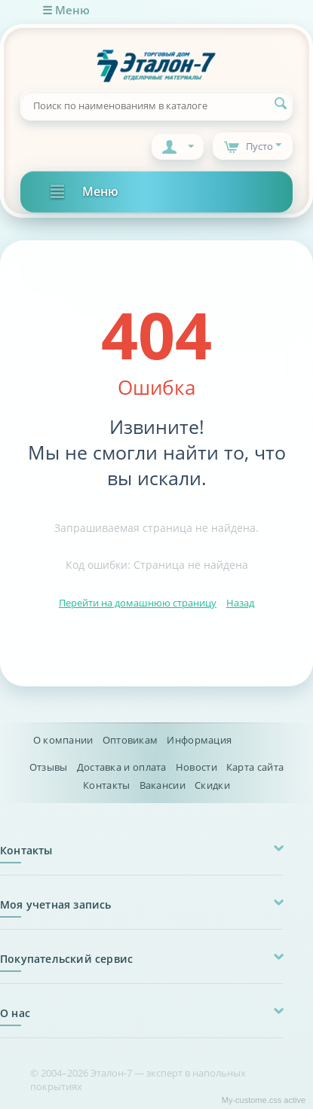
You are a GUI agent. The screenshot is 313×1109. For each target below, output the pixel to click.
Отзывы (48, 767)
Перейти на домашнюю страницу (137, 602)
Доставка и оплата (122, 767)
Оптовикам (130, 740)
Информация (199, 740)
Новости (196, 767)
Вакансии (163, 785)
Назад (240, 602)
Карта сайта (255, 767)
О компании (63, 740)
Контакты (106, 785)
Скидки (212, 785)
